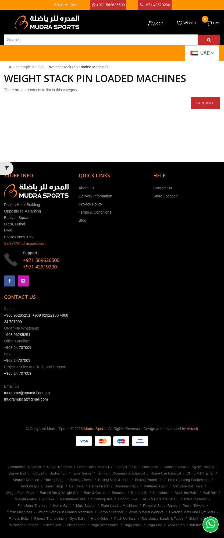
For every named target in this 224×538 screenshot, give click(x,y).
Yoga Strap (175, 525)
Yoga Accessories (105, 525)
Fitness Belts (19, 518)
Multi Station (85, 506)
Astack (192, 429)
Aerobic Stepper (110, 512)
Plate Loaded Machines (119, 506)
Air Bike (48, 499)
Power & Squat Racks (160, 506)
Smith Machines (19, 512)
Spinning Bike (102, 499)
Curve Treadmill (59, 467)
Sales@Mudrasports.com (25, 243)
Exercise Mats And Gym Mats (192, 512)
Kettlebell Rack (155, 486)
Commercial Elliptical (129, 473)
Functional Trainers (32, 506)
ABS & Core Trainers (159, 499)
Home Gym (61, 506)
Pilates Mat (52, 525)
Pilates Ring (76, 525)
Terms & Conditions (95, 212)
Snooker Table (175, 467)
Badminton (58, 473)
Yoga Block (133, 525)
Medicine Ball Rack (188, 486)
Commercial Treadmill (25, 467)
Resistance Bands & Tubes (162, 518)
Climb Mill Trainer (200, 473)
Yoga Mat (154, 525)
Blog (82, 220)
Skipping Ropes (201, 518)
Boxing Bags (54, 480)
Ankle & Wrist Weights (146, 512)
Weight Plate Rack (20, 493)
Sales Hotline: (65, 4)
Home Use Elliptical (166, 473)
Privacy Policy (90, 204)
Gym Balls (77, 518)
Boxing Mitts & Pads (113, 480)
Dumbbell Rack (126, 486)
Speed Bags (53, 486)
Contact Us (162, 188)
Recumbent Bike (73, 499)
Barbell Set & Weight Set (59, 493)
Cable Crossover (194, 499)
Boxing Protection (148, 480)
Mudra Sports (95, 429)
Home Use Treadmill (93, 467)
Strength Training (30, 67)
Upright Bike (127, 499)
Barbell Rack (99, 486)
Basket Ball (17, 473)
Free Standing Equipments (188, 480)
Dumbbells (139, 493)
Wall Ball (209, 493)
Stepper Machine (26, 480)
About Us (86, 188)
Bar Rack (76, 486)
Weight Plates (26, 499)
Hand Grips (100, 518)
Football (37, 473)
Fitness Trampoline (49, 518)
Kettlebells (161, 493)
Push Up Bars (125, 518)
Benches (119, 493)
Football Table (125, 467)
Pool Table (150, 467)
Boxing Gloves (81, 480)
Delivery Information (95, 196)
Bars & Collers (95, 493)
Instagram (23, 280)
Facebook (9, 280)
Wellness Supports (23, 525)
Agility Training (202, 467)
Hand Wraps (29, 486)
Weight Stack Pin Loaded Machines (78, 67)
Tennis (102, 473)
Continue (205, 103)
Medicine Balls (186, 493)
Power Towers (193, 506)
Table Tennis (81, 473)
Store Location (165, 196)
